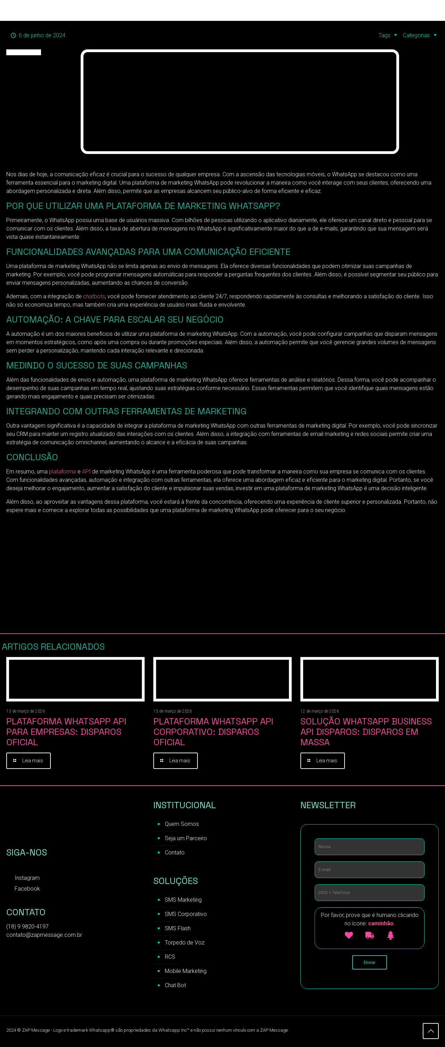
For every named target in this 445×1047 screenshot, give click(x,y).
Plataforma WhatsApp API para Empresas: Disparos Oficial (66, 731)
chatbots (93, 296)
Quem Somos (182, 825)
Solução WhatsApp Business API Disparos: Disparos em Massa (366, 731)
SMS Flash (178, 929)
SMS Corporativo (186, 915)
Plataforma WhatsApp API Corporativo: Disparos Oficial (213, 731)
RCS (170, 958)
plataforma (62, 471)
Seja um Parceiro (186, 839)
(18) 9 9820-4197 (27, 927)
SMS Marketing (183, 901)
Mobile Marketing (186, 972)
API (86, 471)
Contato (175, 853)
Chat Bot (175, 986)
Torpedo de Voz (184, 943)
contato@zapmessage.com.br (44, 936)
